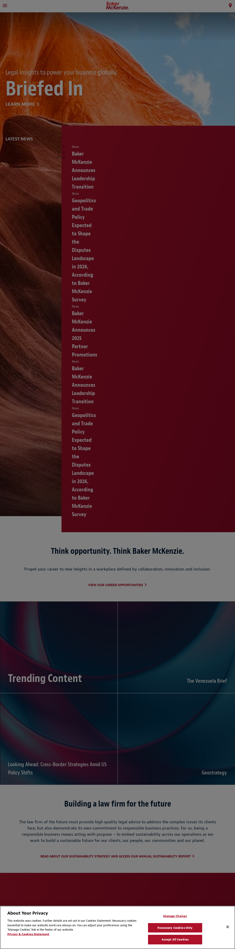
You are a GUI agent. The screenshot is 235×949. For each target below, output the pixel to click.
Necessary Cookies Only (175, 928)
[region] (117, 927)
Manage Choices (175, 916)
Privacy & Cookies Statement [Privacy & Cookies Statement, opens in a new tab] (28, 934)
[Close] (228, 927)
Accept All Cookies (175, 939)
